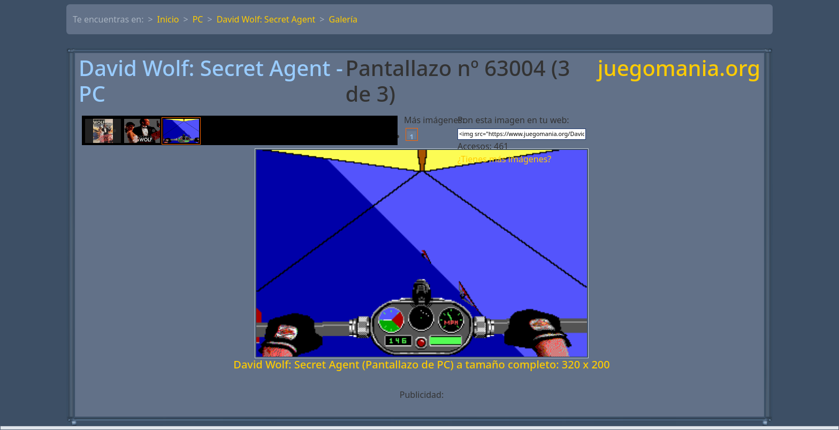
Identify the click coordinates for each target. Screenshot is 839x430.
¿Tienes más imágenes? (504, 159)
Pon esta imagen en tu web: (513, 120)
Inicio (168, 19)
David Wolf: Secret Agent (266, 19)
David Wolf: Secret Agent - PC (211, 81)
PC (198, 19)
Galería (343, 19)
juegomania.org (679, 68)
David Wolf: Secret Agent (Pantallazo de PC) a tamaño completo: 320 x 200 (421, 364)
